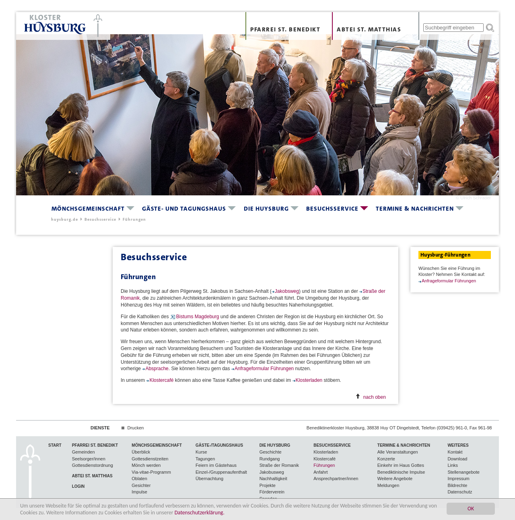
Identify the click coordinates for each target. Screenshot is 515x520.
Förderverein (272, 491)
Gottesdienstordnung (92, 465)
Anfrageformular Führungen (265, 368)
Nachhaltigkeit (273, 478)
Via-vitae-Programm (151, 472)
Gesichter (141, 485)
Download (457, 458)
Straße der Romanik (279, 465)
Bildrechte (457, 485)
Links (452, 465)
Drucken (135, 427)
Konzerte (386, 458)
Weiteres (457, 445)
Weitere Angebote (394, 478)
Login (78, 486)
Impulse (139, 491)
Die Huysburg (266, 209)
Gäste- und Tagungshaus (184, 209)
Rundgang (270, 458)
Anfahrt (320, 472)
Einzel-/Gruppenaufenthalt (221, 472)
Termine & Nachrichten (415, 209)
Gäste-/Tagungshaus (219, 445)
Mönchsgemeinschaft (88, 209)
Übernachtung (209, 478)
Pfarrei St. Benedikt (285, 29)
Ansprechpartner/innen (335, 478)
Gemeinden (83, 452)
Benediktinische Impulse (401, 472)
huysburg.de (64, 219)
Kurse (201, 452)
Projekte (268, 485)
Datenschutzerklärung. (200, 513)
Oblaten (139, 478)
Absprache (156, 368)
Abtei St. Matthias (369, 29)
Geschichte (271, 452)
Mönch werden (146, 465)
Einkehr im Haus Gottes (400, 465)
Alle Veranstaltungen (397, 452)
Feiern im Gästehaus (216, 465)
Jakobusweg (272, 472)
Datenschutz (459, 491)
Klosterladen (310, 380)
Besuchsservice (332, 209)
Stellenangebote (463, 472)
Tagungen (205, 458)
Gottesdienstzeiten (150, 458)
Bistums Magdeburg (197, 316)
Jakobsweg (287, 291)
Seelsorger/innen (88, 458)
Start (55, 445)
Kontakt (454, 452)
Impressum (458, 478)
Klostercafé (162, 380)
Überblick (141, 452)
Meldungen (388, 485)
